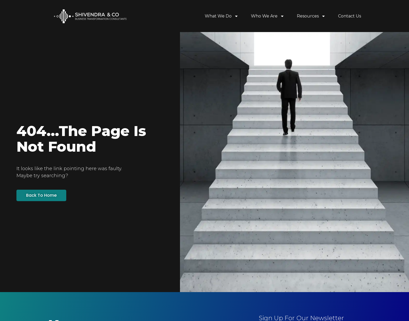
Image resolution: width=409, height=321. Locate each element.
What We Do (221, 16)
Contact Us (349, 16)
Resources (311, 16)
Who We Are (267, 16)
